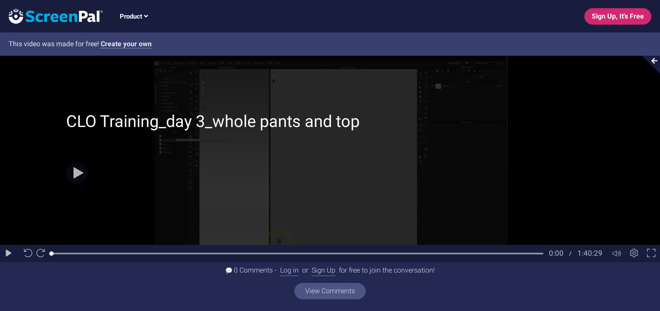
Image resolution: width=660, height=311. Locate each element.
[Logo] (51, 16)
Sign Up (323, 270)
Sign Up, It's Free (618, 16)
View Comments (330, 291)
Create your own (126, 44)
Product (134, 16)
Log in (289, 270)
